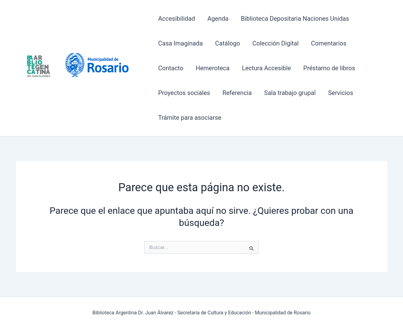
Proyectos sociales (184, 93)
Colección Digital (275, 43)
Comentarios (328, 43)
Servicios (340, 93)
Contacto (170, 68)
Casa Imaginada (180, 43)
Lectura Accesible (266, 68)
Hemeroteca (213, 68)
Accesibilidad (176, 18)
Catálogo (227, 43)
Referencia (237, 93)
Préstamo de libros (329, 68)
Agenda (217, 18)
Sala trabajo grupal (290, 93)
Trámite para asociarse (189, 117)
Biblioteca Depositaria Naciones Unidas (295, 18)
